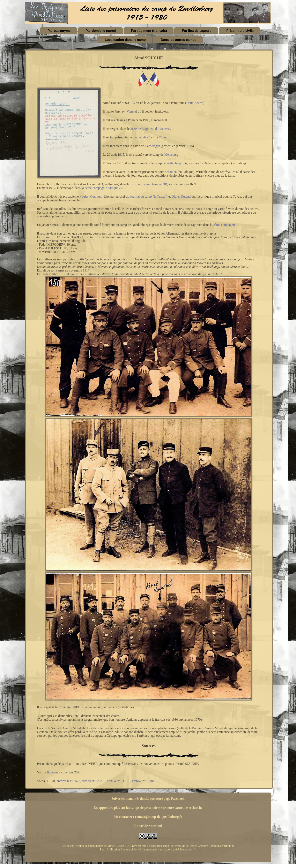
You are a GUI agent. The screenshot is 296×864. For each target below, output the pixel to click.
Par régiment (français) (149, 30)
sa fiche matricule (55, 772)
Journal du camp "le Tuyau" (148, 196)
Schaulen (171, 172)
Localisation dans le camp (125, 39)
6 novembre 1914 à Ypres (149, 137)
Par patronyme (59, 30)
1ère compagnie (140, 184)
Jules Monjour (91, 196)
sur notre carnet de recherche (181, 807)
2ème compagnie (224, 225)
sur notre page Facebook (167, 798)
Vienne (131, 111)
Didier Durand (181, 196)
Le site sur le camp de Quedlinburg (82, 845)
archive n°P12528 (68, 781)
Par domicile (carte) (101, 30)
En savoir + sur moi (148, 825)
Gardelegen (152, 146)
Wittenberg (173, 163)
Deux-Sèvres (195, 103)
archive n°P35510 (118, 781)
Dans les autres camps (178, 39)
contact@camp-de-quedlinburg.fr (158, 816)
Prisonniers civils (240, 30)
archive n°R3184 (143, 781)
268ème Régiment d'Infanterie (150, 128)
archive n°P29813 (93, 781)
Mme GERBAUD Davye (122, 845)
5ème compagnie (96, 188)
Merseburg (171, 154)
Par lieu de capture (196, 30)
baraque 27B (116, 188)
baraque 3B (159, 184)
